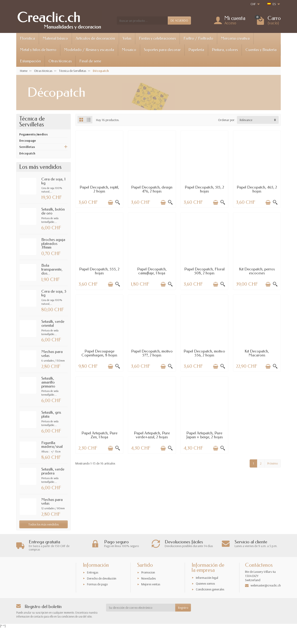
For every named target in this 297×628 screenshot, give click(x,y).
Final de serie (90, 61)
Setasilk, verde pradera (52, 471)
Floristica (27, 38)
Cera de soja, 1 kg (53, 181)
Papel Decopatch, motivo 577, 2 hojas (152, 353)
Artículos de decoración (95, 38)
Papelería (196, 50)
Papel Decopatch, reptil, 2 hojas (99, 189)
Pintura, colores (225, 50)
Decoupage (27, 140)
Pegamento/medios (33, 134)
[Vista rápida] (117, 202)
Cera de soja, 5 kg (53, 293)
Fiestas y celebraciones (157, 38)
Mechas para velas (52, 353)
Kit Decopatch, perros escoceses (257, 271)
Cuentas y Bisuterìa (261, 50)
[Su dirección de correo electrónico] (140, 608)
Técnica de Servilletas (32, 121)
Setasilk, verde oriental (52, 323)
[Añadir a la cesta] (110, 202)
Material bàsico (55, 38)
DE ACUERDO (179, 20)
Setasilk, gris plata (51, 414)
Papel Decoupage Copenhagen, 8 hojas (99, 353)
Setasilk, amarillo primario (48, 382)
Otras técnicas (60, 61)
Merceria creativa (235, 38)
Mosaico (129, 50)
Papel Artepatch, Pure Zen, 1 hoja (99, 435)
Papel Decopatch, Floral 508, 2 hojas (204, 271)
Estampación (30, 61)
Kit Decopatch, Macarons (257, 353)
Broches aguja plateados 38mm (53, 243)
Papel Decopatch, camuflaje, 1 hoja (152, 271)
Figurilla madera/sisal (52, 445)
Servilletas (27, 147)
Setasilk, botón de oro (53, 211)
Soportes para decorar (162, 50)
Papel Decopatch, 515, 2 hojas (204, 189)
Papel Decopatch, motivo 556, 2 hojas (204, 353)
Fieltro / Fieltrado (198, 38)
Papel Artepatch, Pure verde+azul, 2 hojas (152, 435)
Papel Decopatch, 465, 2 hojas (257, 189)
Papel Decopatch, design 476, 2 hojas (151, 189)
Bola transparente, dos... (51, 269)
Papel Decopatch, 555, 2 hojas (99, 271)
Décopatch (27, 153)
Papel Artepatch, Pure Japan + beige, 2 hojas (204, 435)
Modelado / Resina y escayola (89, 50)
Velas (127, 38)
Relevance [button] (246, 120)
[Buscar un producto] (142, 20)
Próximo (272, 463)
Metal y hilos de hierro (38, 50)
